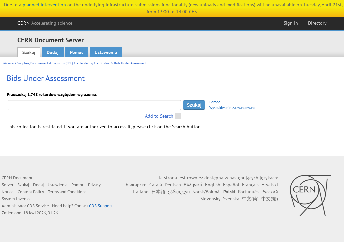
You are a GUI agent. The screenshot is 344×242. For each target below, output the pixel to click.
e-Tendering (85, 63)
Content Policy (31, 192)
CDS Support (100, 206)
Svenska (231, 199)
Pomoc (76, 52)
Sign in (291, 23)
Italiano (141, 192)
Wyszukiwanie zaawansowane (232, 107)
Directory (317, 23)
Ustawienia (106, 52)
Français (250, 185)
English (212, 185)
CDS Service (38, 206)
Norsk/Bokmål (206, 192)
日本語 (158, 192)
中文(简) (250, 199)
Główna (8, 63)
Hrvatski (269, 185)
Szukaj (28, 52)
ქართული (179, 192)
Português (248, 192)
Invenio (23, 199)
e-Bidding (103, 63)
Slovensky (210, 199)
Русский (269, 192)
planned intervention (44, 5)
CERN (45, 23)
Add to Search (159, 116)
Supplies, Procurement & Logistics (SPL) (45, 63)
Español (231, 185)
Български (136, 185)
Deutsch (173, 185)
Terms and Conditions (67, 192)
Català (155, 185)
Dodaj (53, 52)
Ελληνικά (193, 185)
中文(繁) (269, 199)
